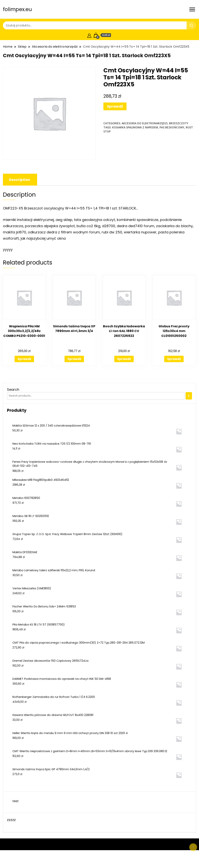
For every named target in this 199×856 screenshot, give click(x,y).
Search (13, 389)
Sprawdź (115, 106)
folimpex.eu (17, 9)
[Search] (189, 396)
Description (19, 179)
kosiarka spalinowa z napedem (135, 127)
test (15, 801)
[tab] (19, 180)
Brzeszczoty (178, 123)
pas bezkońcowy (172, 127)
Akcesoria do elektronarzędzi (145, 123)
